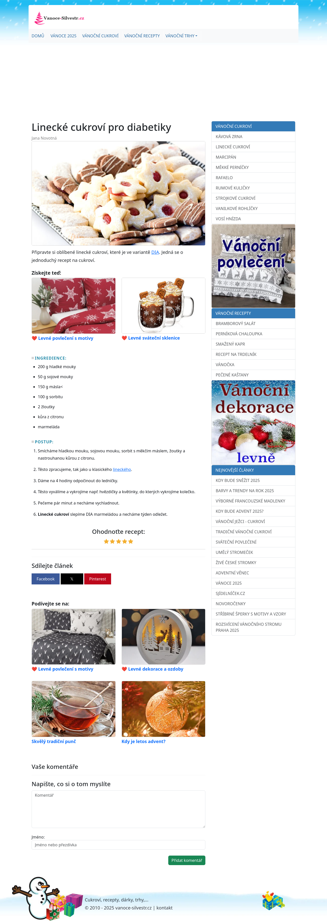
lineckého (122, 469)
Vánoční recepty (142, 36)
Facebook (46, 579)
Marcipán (226, 157)
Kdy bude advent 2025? (239, 511)
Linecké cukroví (233, 147)
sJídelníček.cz (230, 593)
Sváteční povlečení (236, 542)
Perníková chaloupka (239, 334)
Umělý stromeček (234, 552)
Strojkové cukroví (235, 198)
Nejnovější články (234, 470)
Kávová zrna (229, 136)
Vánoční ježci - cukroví (240, 521)
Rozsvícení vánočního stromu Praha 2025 (248, 627)
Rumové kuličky (233, 188)
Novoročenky (231, 603)
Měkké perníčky (232, 167)
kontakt (164, 908)
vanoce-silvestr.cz (133, 908)
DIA (155, 252)
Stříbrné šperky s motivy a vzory (251, 614)
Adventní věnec (232, 573)
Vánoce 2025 (63, 36)
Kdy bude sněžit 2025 (238, 480)
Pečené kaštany (232, 375)
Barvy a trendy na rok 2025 (245, 490)
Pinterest (97, 579)
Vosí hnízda (228, 219)
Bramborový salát (235, 323)
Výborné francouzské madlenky (250, 501)
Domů (38, 36)
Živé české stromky (236, 562)
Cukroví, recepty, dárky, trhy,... (116, 900)
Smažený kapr (230, 344)
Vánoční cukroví (100, 36)
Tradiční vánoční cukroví (244, 532)
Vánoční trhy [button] (180, 36)
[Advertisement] (163, 82)
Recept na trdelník (236, 354)
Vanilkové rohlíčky (237, 208)
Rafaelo (224, 177)
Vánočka (225, 364)
